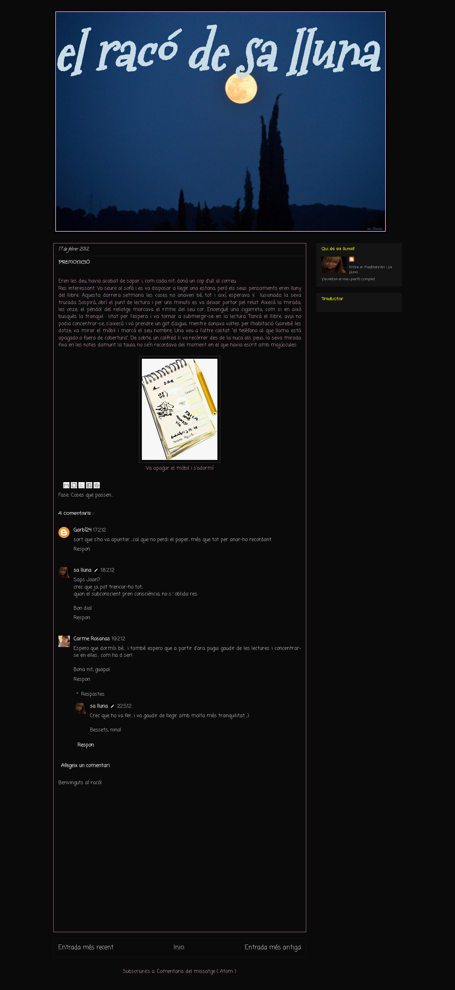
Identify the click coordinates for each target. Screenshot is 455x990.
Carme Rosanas (92, 639)
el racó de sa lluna (215, 52)
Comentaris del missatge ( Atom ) (196, 971)
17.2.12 (99, 530)
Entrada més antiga (273, 947)
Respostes (93, 694)
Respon (82, 549)
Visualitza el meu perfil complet (348, 279)
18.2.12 (107, 570)
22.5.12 (124, 706)
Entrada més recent (85, 947)
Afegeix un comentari (85, 766)
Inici (179, 947)
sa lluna (82, 570)
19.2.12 (118, 639)
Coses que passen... (92, 495)
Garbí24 (82, 530)
